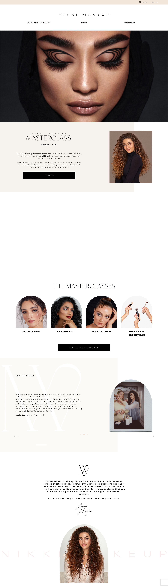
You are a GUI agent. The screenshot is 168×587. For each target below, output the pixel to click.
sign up (154, 2)
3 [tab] (87, 443)
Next (152, 444)
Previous (15, 444)
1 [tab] (81, 443)
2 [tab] (84, 443)
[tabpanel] (84, 414)
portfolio (129, 27)
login (143, 2)
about (84, 27)
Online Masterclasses (38, 27)
